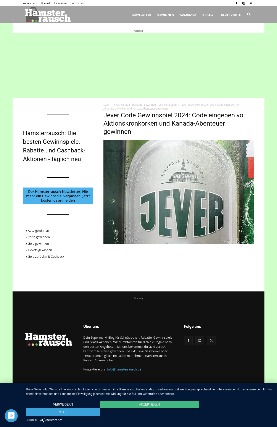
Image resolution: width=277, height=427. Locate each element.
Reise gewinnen (39, 237)
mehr (235, 412)
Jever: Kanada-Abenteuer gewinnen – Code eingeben (145, 105)
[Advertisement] (138, 65)
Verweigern (63, 412)
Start (106, 105)
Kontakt (45, 3)
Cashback (188, 15)
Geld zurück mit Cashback (46, 256)
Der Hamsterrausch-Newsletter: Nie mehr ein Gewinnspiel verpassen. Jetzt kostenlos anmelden (58, 196)
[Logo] (47, 15)
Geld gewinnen (38, 243)
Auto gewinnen (38, 230)
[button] (249, 15)
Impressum (60, 3)
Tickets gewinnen (40, 250)
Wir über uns (30, 3)
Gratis (207, 15)
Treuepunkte (230, 15)
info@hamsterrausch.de (124, 369)
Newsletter (141, 15)
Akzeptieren (149, 412)
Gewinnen (165, 15)
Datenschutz (78, 3)
